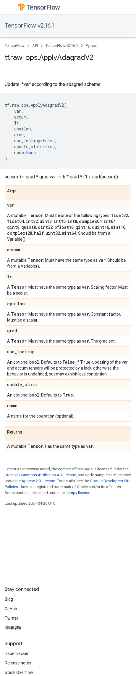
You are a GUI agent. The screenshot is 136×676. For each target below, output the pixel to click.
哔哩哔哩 (13, 627)
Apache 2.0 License (38, 481)
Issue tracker (17, 653)
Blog (9, 599)
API (35, 45)
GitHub (11, 608)
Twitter (11, 618)
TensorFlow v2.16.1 (29, 25)
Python (91, 45)
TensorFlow (15, 45)
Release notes (18, 663)
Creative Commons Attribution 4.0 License (40, 475)
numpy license (78, 492)
